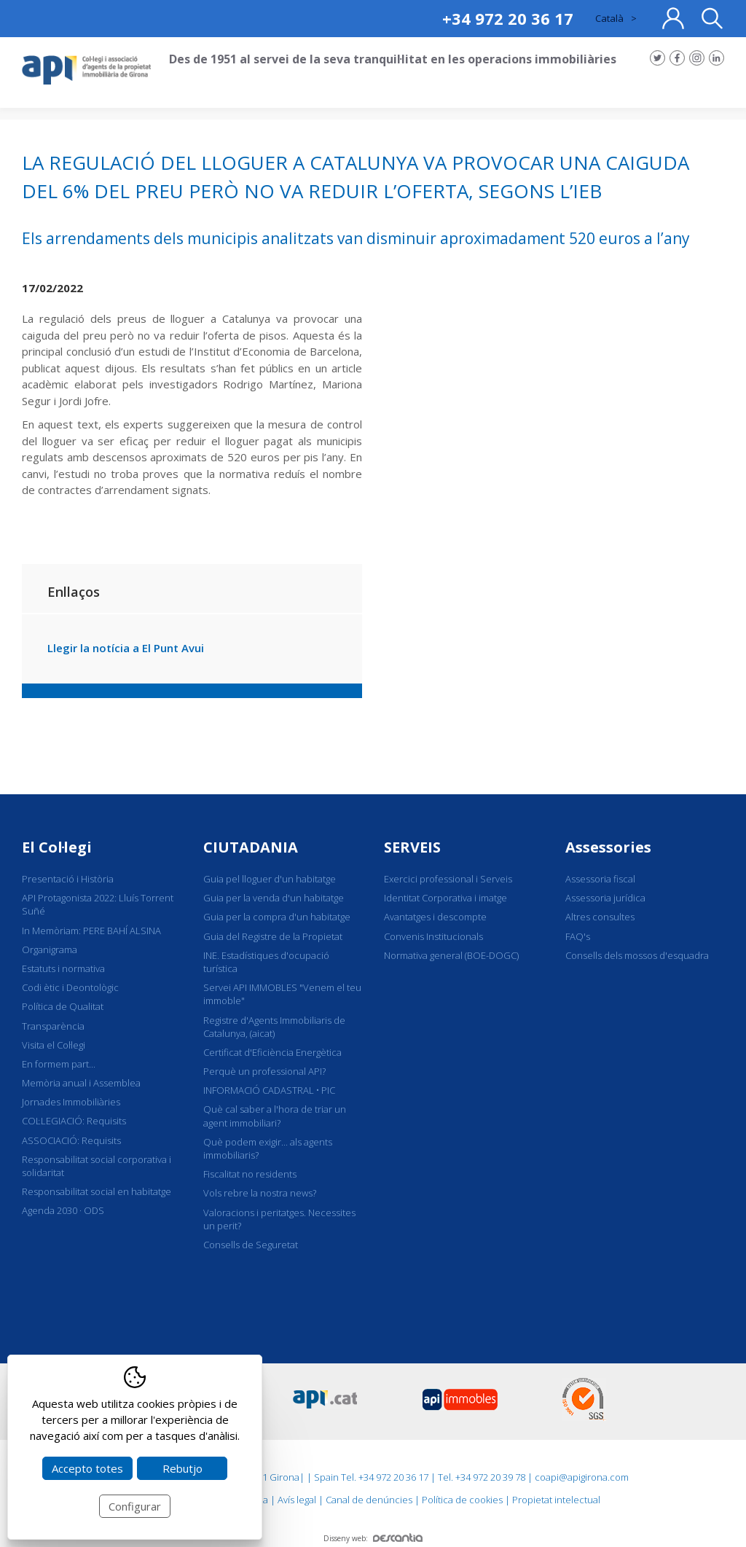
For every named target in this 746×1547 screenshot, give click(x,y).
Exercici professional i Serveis (448, 878)
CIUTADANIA (250, 847)
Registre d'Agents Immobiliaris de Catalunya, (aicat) (274, 1027)
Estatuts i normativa (63, 968)
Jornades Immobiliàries (71, 1101)
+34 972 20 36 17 (507, 18)
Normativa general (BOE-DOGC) (451, 955)
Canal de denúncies (369, 1499)
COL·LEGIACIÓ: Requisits (74, 1120)
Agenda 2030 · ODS (63, 1210)
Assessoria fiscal (600, 878)
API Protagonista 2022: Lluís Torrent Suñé (97, 904)
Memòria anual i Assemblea (81, 1082)
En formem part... (58, 1063)
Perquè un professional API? (264, 1071)
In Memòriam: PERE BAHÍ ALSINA (91, 930)
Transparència (53, 1026)
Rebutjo (182, 1468)
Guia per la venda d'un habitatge (273, 897)
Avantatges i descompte (435, 916)
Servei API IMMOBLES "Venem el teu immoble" (282, 994)
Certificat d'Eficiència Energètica (272, 1052)
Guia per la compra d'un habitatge (276, 916)
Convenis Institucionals (433, 936)
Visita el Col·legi (53, 1044)
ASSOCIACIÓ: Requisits (71, 1140)
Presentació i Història (68, 878)
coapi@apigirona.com (582, 1477)
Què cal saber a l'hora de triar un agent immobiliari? (274, 1116)
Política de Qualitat (62, 1006)
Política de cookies (462, 1499)
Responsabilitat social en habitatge (96, 1191)
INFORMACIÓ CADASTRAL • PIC (269, 1090)
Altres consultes (600, 916)
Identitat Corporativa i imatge (445, 897)
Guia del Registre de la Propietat (272, 936)
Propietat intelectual (556, 1499)
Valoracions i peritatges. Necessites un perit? (279, 1219)
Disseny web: (373, 1538)
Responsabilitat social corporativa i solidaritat (96, 1166)
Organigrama (49, 949)
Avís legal (297, 1499)
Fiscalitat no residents (250, 1173)
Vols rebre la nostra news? (259, 1192)
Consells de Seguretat (250, 1244)
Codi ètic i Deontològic (70, 987)
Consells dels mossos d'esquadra (637, 955)
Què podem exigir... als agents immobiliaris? (267, 1148)
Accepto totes (87, 1468)
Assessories (608, 847)
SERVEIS (412, 847)
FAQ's (577, 936)
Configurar (135, 1506)
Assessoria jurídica (605, 897)
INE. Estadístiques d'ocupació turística (266, 962)
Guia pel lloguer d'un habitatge (269, 878)
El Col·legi (57, 847)
